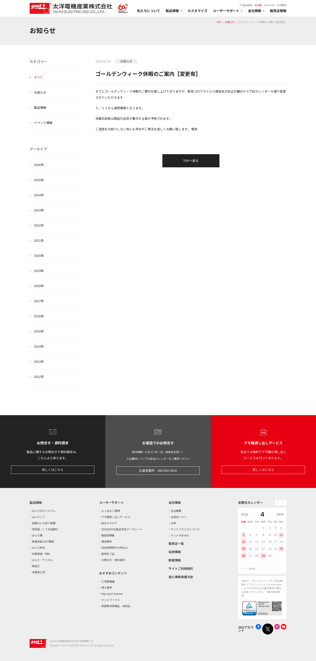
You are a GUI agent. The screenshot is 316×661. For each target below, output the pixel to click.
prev (278, 502)
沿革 (173, 523)
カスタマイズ (197, 11)
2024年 (39, 195)
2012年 (39, 377)
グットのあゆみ (180, 535)
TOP (218, 22)
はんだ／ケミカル (42, 560)
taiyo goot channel (112, 593)
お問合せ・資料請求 (113, 560)
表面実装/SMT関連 (43, 541)
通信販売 (106, 541)
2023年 (39, 210)
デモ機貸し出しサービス (115, 517)
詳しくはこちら (52, 470)
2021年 (39, 240)
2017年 (39, 301)
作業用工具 (38, 572)
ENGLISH (269, 5)
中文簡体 (281, 5)
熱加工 (36, 566)
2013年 (39, 361)
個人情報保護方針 (181, 577)
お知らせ (230, 22)
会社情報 (175, 502)
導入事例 (106, 587)
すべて (38, 77)
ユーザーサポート (111, 502)
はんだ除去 (38, 547)
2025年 (39, 180)
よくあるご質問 (110, 511)
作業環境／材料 (41, 554)
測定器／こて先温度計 (45, 529)
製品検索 (246, 5)
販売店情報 (278, 11)
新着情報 (175, 560)
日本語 (258, 5)
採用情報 (175, 552)
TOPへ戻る (191, 161)
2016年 (39, 316)
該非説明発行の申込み (114, 547)
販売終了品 (108, 554)
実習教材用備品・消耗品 (115, 606)
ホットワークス (110, 600)
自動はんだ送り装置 (44, 523)
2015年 (39, 331)
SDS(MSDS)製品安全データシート (121, 529)
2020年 (39, 255)
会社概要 (176, 511)
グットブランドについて (185, 529)
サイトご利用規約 (181, 568)
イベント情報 (43, 123)
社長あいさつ (179, 517)
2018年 (39, 286)
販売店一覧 (176, 543)
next (283, 502)
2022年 (39, 225)
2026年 (39, 165)
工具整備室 (108, 581)
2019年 (39, 271)
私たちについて (148, 11)
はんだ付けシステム (44, 511)
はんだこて (38, 517)
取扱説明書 (108, 535)
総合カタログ (109, 523)
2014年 (39, 346)
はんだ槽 (37, 535)
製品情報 (40, 107)
